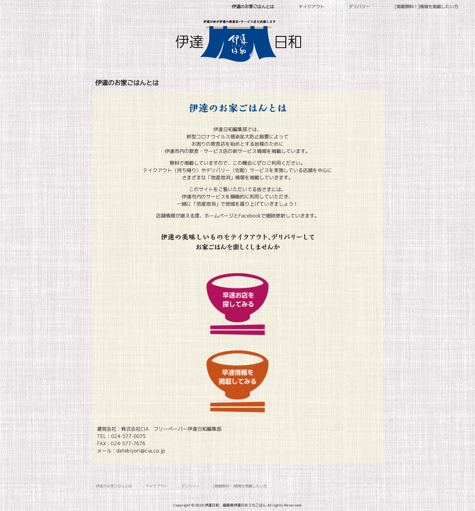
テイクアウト (157, 486)
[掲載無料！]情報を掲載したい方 (240, 486)
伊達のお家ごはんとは (114, 486)
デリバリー (190, 486)
